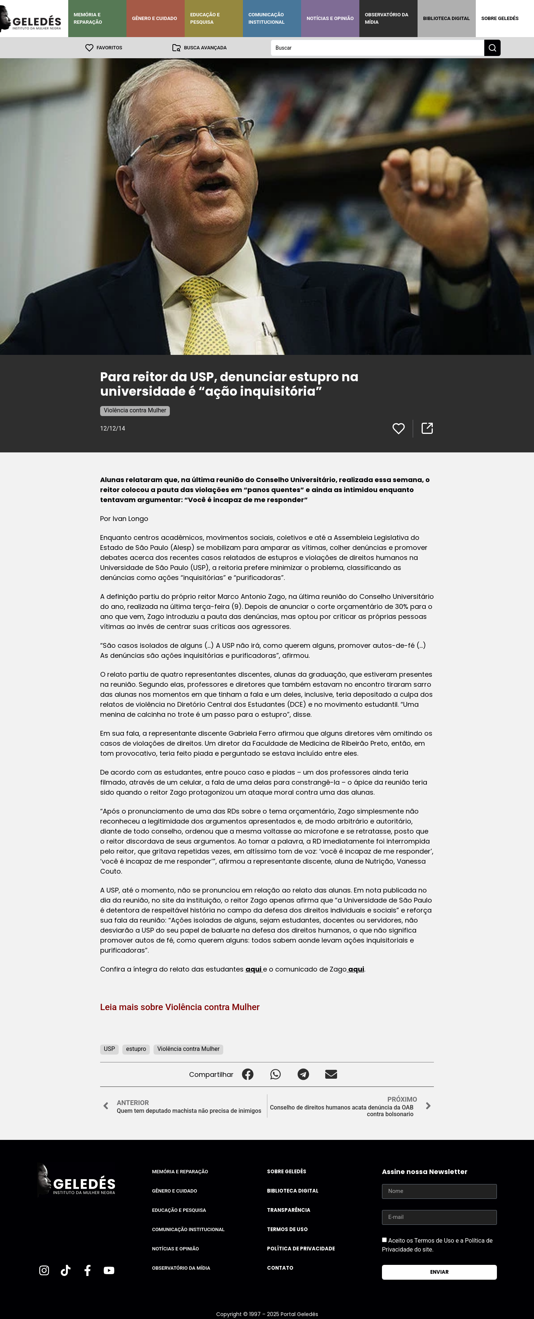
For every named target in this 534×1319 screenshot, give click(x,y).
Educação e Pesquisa (205, 18)
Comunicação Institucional (266, 18)
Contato (280, 1267)
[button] (247, 1074)
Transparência (288, 1209)
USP (109, 1048)
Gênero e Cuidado (154, 18)
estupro (136, 1048)
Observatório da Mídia (386, 18)
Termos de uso (287, 1229)
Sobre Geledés (499, 18)
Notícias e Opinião (330, 18)
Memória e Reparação (88, 18)
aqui (254, 968)
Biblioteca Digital (446, 18)
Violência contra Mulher (135, 409)
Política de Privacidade (301, 1248)
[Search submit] (492, 47)
